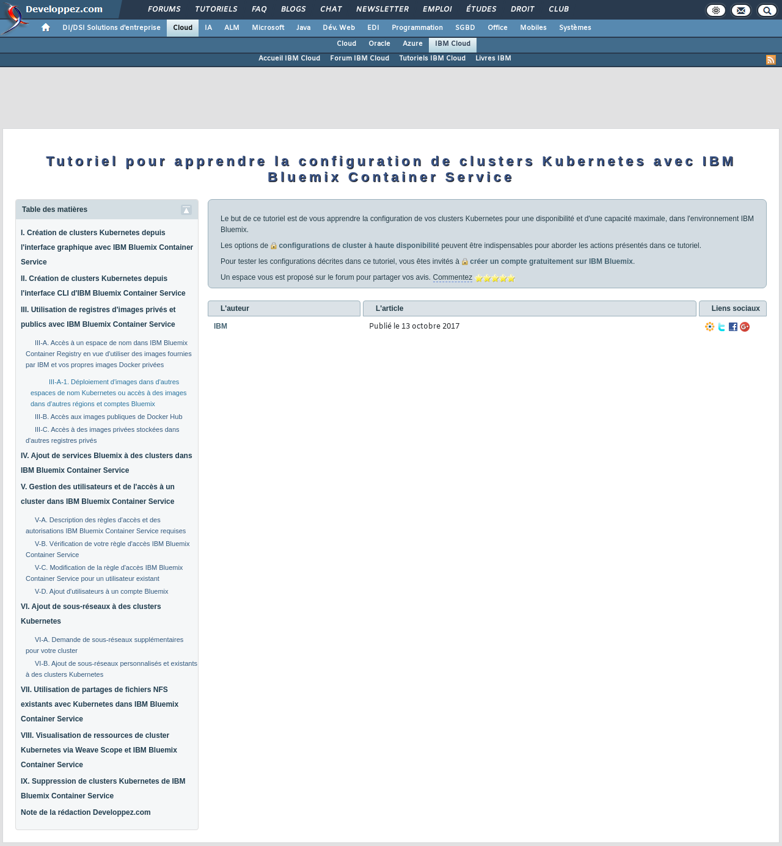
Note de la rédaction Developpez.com (86, 812)
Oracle (379, 44)
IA (208, 28)
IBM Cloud (452, 44)
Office (498, 28)
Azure (413, 44)
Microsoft (268, 28)
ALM (231, 28)
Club (558, 10)
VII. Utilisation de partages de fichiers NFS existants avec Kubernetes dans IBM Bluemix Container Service (99, 704)
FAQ (258, 10)
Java (303, 28)
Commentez (453, 277)
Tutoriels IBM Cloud (432, 58)
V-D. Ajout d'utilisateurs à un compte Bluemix (102, 591)
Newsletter (381, 10)
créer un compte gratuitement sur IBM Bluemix (551, 261)
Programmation (417, 28)
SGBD (465, 28)
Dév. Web (339, 28)
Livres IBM (493, 58)
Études (480, 10)
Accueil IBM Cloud (289, 58)
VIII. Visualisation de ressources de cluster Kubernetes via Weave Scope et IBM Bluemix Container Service (99, 750)
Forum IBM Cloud (359, 58)
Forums (163, 10)
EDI (373, 28)
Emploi (436, 10)
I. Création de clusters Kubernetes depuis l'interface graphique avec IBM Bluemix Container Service (107, 247)
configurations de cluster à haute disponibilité (359, 245)
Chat (330, 10)
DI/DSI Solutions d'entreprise (111, 28)
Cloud (182, 28)
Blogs (292, 10)
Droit (522, 10)
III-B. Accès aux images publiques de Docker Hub (109, 416)
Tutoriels (215, 10)
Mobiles (533, 28)
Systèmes (575, 28)
